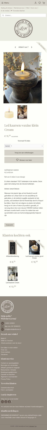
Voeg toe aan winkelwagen (24, 153)
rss (36, 426)
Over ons (34, 8)
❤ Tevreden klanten (18, 11)
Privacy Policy (5, 379)
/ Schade (12, 370)
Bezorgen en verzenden (9, 365)
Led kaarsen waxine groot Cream (34, 257)
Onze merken (5, 352)
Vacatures (4, 354)
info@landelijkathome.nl (13, 329)
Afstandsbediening (12, 256)
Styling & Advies (6, 8)
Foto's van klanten (7, 390)
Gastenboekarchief (7, 388)
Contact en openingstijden (10, 363)
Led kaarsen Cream (12, 282)
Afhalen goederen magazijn (10, 367)
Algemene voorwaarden (9, 377)
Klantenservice (19, 8)
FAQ (27, 8)
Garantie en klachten (8, 374)
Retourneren (5, 370)
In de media (5, 11)
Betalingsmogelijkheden (9, 372)
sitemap (31, 426)
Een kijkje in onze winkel (9, 347)
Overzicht (9, 225)
